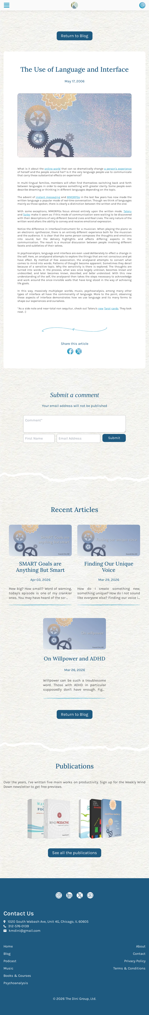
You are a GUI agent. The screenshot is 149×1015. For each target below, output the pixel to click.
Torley (26, 214)
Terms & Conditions (129, 968)
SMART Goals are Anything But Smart (40, 566)
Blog (6, 954)
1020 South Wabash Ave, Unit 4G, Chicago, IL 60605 (48, 921)
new (100, 308)
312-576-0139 (18, 926)
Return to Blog (74, 35)
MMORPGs (73, 197)
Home (8, 946)
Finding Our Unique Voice (108, 566)
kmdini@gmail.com (24, 930)
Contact (139, 954)
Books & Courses (17, 976)
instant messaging (48, 197)
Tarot (107, 308)
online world (52, 168)
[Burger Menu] (6, 5)
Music (8, 968)
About (141, 946)
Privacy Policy (135, 961)
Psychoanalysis (15, 983)
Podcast (9, 961)
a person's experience (118, 168)
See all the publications (74, 852)
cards (114, 308)
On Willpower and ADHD (74, 658)
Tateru (128, 211)
